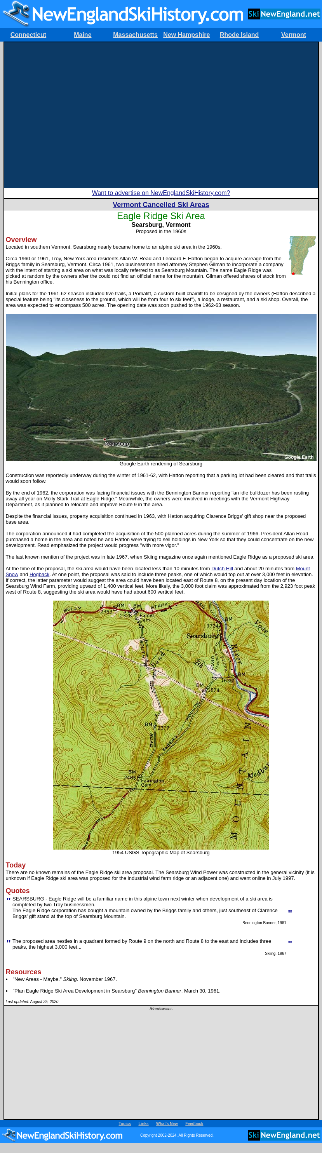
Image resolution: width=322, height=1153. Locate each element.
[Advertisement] (73, 115)
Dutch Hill (222, 568)
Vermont (293, 34)
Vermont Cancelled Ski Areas (161, 205)
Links (144, 1124)
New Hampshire (186, 34)
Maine (82, 34)
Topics (125, 1124)
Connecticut (28, 34)
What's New (167, 1124)
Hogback (39, 574)
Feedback (194, 1124)
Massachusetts (135, 34)
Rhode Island (239, 34)
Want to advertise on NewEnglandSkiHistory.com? (161, 193)
